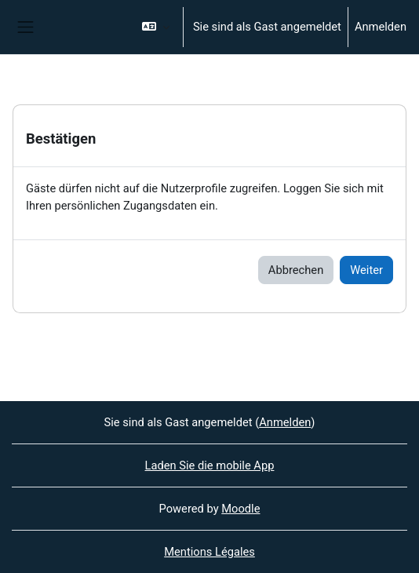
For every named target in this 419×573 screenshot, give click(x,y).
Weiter (366, 270)
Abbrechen (295, 270)
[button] (156, 27)
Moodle (240, 509)
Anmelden (380, 27)
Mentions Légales (209, 552)
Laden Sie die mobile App (210, 465)
